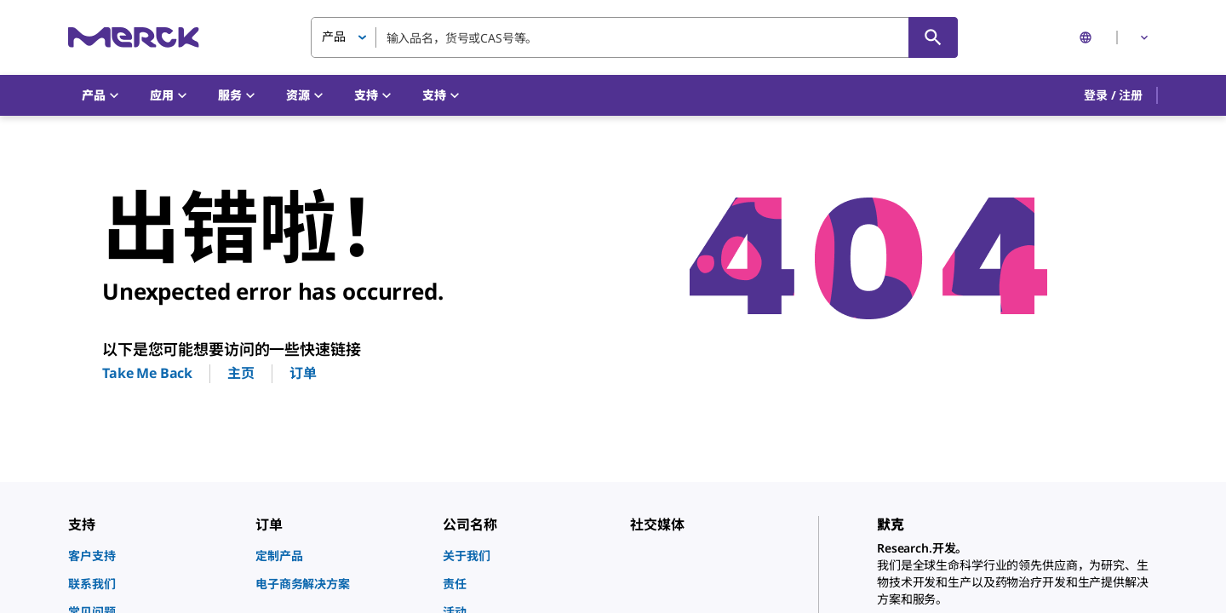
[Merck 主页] (133, 37)
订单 (303, 373)
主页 (241, 373)
